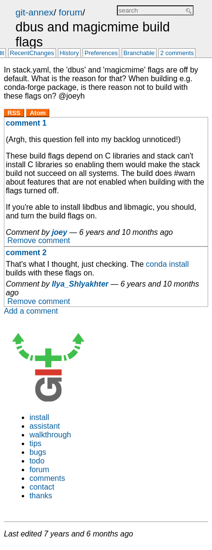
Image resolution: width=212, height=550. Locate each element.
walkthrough (50, 435)
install (39, 417)
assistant (44, 426)
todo (36, 461)
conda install (167, 264)
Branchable (139, 53)
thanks (40, 496)
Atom (38, 112)
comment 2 (26, 252)
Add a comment (31, 311)
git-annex (34, 12)
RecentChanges (32, 53)
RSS (14, 112)
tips (35, 443)
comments (47, 478)
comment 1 (26, 123)
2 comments (177, 53)
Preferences (101, 53)
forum (71, 12)
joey (59, 232)
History (69, 53)
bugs (37, 452)
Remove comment (38, 241)
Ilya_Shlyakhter (80, 284)
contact (42, 487)
